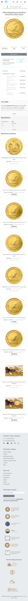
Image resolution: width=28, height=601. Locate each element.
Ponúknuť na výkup (21, 60)
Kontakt (5, 454)
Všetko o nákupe (7, 452)
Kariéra (5, 479)
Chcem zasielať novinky (9, 496)
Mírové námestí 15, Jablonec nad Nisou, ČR (11, 89)
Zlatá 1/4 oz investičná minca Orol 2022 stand (14, 222)
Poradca (5, 462)
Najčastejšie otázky (8, 456)
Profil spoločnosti (7, 473)
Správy (4, 482)
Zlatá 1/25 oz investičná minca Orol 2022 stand (14, 317)
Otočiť (7, 18)
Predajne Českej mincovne (9, 460)
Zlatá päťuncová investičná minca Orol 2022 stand (14, 287)
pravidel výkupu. (6, 64)
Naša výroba (6, 475)
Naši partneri (6, 477)
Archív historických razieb (15, 7)
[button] (3, 27)
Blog (4, 465)
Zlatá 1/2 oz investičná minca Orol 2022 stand (14, 190)
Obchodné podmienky (8, 458)
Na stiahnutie (6, 484)
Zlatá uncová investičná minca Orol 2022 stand (14, 349)
